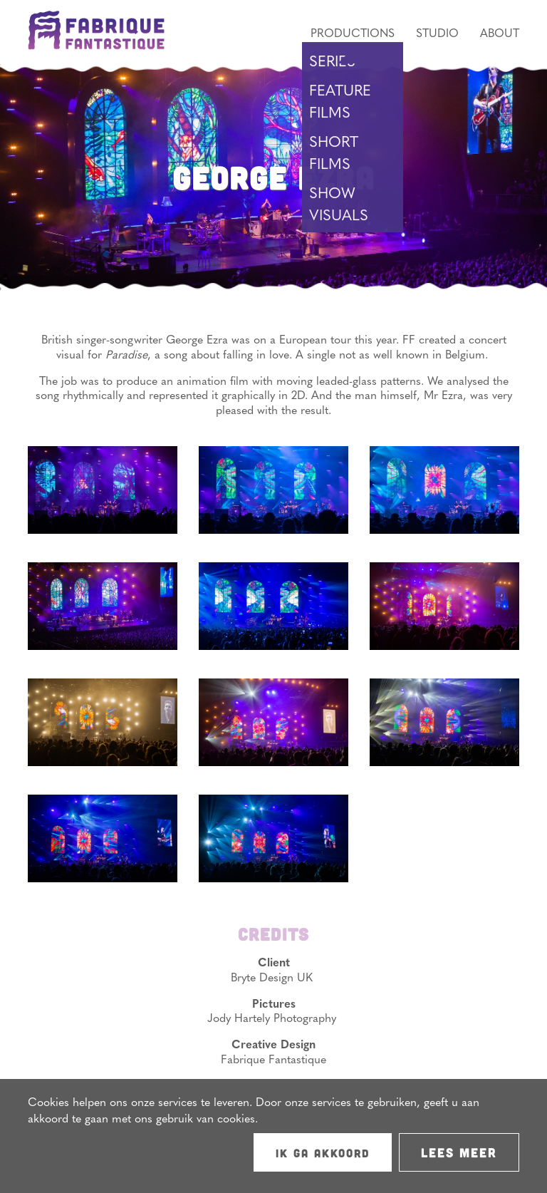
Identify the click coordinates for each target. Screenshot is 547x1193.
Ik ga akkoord (323, 1153)
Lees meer (459, 1152)
